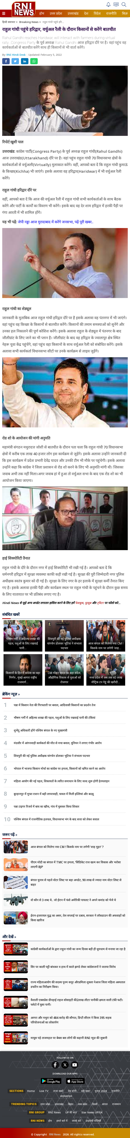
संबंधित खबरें (11, 614)
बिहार (70, 1104)
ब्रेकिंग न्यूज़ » (11, 694)
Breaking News (28, 22)
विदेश (97, 13)
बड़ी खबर (85, 1091)
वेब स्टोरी (72, 1091)
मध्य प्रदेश (82, 1104)
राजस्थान (116, 1104)
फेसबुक (79, 603)
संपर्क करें (76, 1121)
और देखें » (9, 937)
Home (31, 1091)
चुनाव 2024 (101, 1091)
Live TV (43, 1091)
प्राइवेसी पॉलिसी (93, 1121)
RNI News (54, 1112)
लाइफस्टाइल (66, 1096)
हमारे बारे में (61, 1121)
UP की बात (71, 1112)
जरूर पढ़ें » (9, 834)
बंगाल (105, 1104)
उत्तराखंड (72, 13)
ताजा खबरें (58, 1091)
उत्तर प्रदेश (55, 13)
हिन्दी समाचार (8, 22)
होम (41, 13)
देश (86, 13)
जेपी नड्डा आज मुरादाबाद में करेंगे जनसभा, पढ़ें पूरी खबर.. (55, 222)
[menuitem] (41, 13)
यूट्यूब (88, 603)
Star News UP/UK (92, 1112)
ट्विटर (100, 603)
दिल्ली (95, 1104)
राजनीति (110, 13)
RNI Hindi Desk (16, 55)
